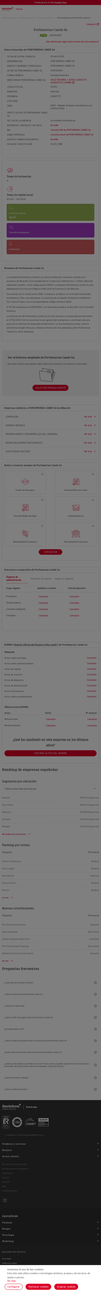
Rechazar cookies (38, 1286)
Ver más (11, 1280)
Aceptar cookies (66, 1286)
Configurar (13, 1286)
